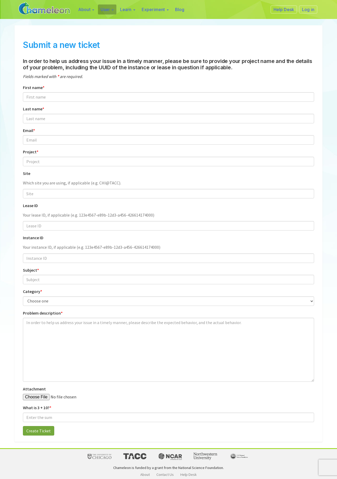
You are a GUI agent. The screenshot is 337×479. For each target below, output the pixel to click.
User (107, 9)
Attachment (34, 389)
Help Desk (188, 474)
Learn (127, 9)
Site (26, 173)
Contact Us (165, 474)
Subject (30, 270)
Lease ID (30, 205)
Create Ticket (38, 430)
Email (28, 130)
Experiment (155, 9)
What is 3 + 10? (36, 407)
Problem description (42, 313)
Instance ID (33, 237)
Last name (32, 108)
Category (31, 291)
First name (33, 87)
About (86, 9)
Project (30, 151)
